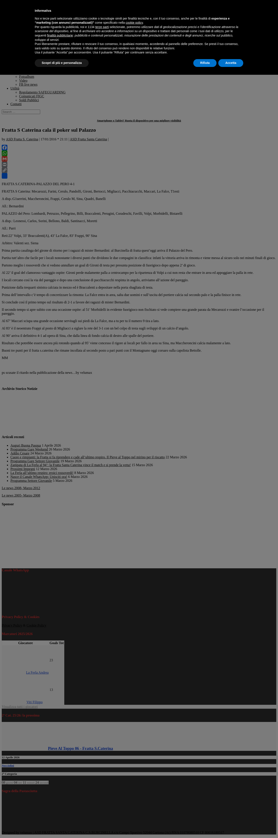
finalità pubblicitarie (60, 35)
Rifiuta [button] (205, 63)
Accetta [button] (230, 63)
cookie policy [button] (134, 22)
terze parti (102, 27)
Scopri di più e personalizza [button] (62, 63)
